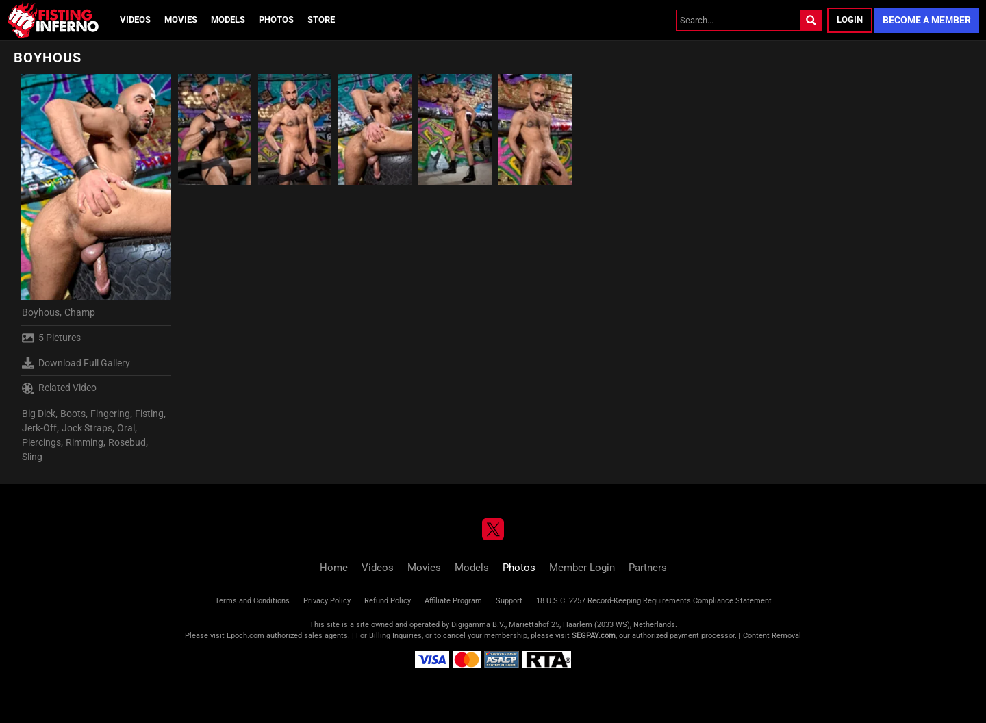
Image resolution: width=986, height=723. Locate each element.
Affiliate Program (453, 600)
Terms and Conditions (252, 600)
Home (334, 567)
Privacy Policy (327, 600)
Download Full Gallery (76, 363)
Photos (276, 19)
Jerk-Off (39, 427)
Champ (79, 312)
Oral (126, 427)
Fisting (149, 413)
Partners (648, 567)
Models (228, 19)
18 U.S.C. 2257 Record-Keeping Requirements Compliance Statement (654, 600)
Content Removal (772, 635)
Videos (135, 19)
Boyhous (41, 312)
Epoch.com (245, 635)
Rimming (84, 442)
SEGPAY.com (594, 635)
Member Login (582, 567)
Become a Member (927, 19)
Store (321, 19)
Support (509, 600)
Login (850, 19)
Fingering (110, 413)
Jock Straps (87, 427)
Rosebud (127, 442)
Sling (32, 456)
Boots (73, 413)
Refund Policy (387, 600)
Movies (180, 19)
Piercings (41, 442)
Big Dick (38, 413)
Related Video (59, 388)
